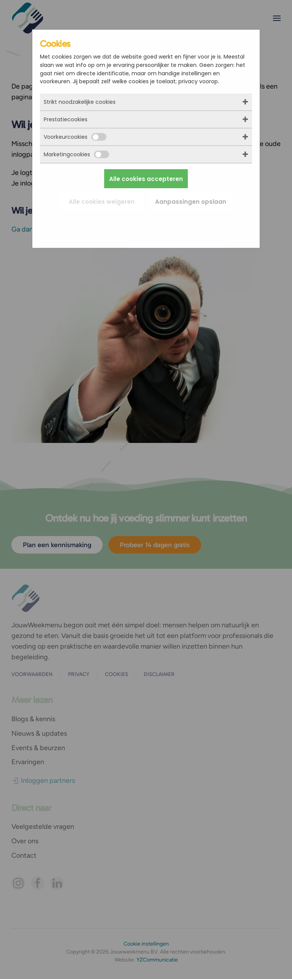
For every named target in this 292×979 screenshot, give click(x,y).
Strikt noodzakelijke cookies (80, 102)
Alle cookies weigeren (102, 202)
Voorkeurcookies (75, 137)
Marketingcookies (76, 154)
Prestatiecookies (65, 119)
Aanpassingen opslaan (190, 202)
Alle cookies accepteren (146, 179)
